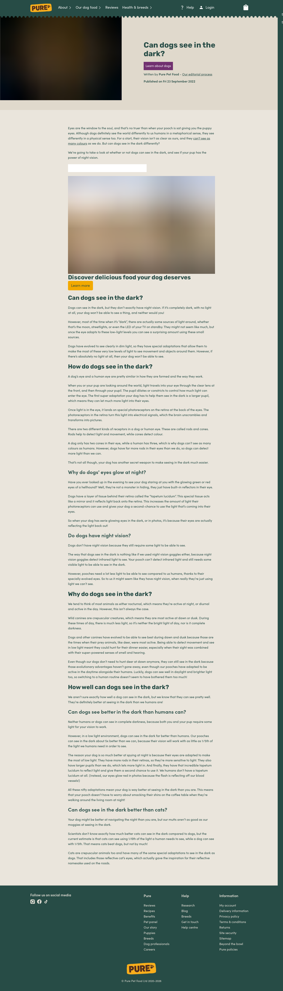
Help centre (189, 927)
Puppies (149, 933)
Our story (150, 927)
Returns (224, 927)
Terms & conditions (232, 922)
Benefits (149, 916)
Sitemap (225, 938)
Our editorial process (197, 74)
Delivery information (233, 911)
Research (188, 905)
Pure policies (228, 949)
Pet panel (150, 922)
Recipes (149, 911)
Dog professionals (156, 944)
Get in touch (189, 922)
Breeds (149, 938)
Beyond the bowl (231, 944)
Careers (149, 949)
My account (227, 905)
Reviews (149, 905)
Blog (184, 911)
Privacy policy (229, 916)
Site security (227, 933)
